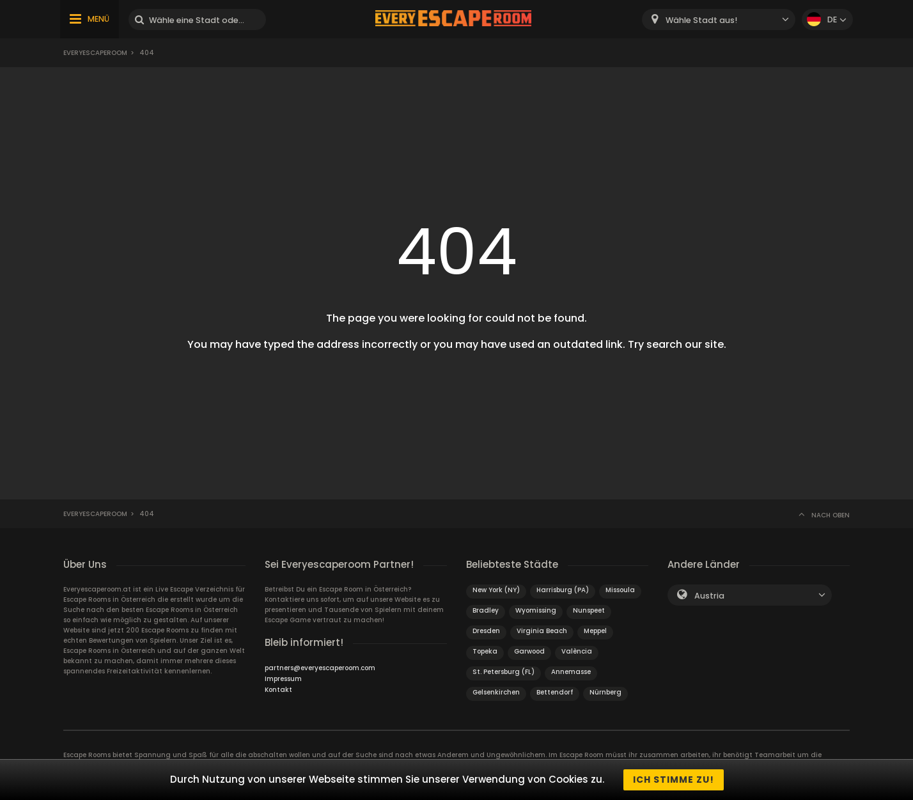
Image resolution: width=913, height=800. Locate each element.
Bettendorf (554, 692)
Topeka (484, 651)
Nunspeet (589, 610)
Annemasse (571, 672)
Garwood (529, 651)
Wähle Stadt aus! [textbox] (701, 20)
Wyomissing (535, 610)
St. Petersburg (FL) (503, 672)
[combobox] (718, 19)
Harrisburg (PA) (562, 590)
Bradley (485, 610)
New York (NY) (496, 590)
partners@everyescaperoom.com (320, 668)
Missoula (620, 590)
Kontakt (278, 689)
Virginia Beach (542, 631)
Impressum (283, 679)
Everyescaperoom (95, 53)
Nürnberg (605, 692)
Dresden (486, 631)
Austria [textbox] (709, 595)
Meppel (595, 631)
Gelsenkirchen (496, 692)
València (576, 651)
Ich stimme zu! (673, 779)
